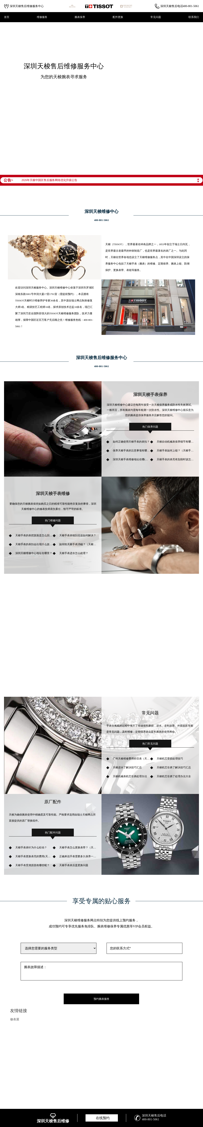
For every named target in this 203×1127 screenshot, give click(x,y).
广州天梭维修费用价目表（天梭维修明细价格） (131, 758)
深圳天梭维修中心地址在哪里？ (33, 553)
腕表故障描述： (101, 971)
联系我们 (193, 17)
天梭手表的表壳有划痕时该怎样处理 (175, 459)
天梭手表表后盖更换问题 (73, 865)
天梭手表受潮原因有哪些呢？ (32, 865)
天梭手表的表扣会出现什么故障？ (34, 544)
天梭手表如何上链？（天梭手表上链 (175, 450)
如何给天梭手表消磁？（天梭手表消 (78, 544)
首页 (6, 17)
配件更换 (118, 17)
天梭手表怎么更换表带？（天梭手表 (78, 847)
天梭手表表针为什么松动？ (31, 847)
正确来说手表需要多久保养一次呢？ (78, 856)
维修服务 (42, 17)
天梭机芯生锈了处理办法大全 (174, 776)
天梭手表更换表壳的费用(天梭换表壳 (34, 856)
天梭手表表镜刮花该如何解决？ (77, 535)
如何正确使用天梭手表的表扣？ (131, 441)
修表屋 (14, 1019)
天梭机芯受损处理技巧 (170, 758)
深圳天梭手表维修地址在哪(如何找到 (131, 459)
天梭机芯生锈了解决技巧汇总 (174, 767)
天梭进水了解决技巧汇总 (127, 767)
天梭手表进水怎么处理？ (73, 553)
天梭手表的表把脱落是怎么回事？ (34, 535)
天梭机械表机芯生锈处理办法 (130, 776)
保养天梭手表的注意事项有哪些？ (131, 450)
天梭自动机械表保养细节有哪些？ (175, 441)
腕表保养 (80, 17)
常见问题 (155, 17)
